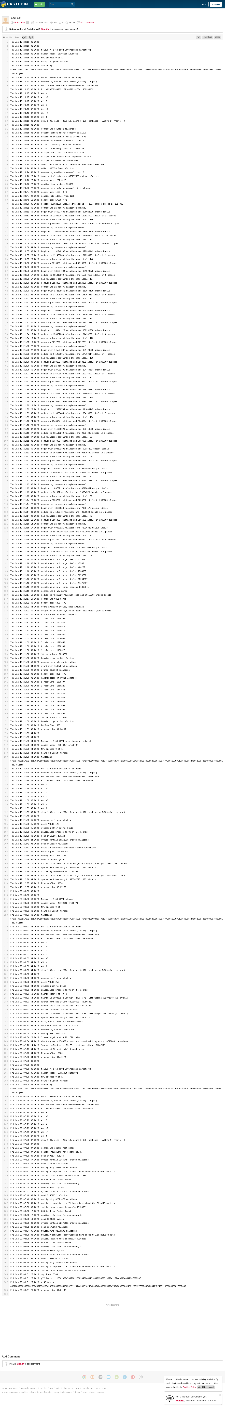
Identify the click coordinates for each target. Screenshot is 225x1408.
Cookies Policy (189, 1387)
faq (51, 1388)
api (77, 1388)
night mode (68, 1388)
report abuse (89, 1392)
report (217, 37)
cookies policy (27, 1392)
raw (198, 37)
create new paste (10, 1388)
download (207, 37)
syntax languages (29, 1388)
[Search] (72, 4)
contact (101, 1392)
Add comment (87, 22)
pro (105, 1388)
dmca (77, 1392)
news (98, 1388)
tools (58, 1388)
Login (202, 4)
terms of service (44, 1392)
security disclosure (63, 1392)
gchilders (19, 22)
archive (43, 1388)
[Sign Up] (170, 1398)
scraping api (87, 1388)
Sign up (215, 4)
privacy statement (10, 1392)
